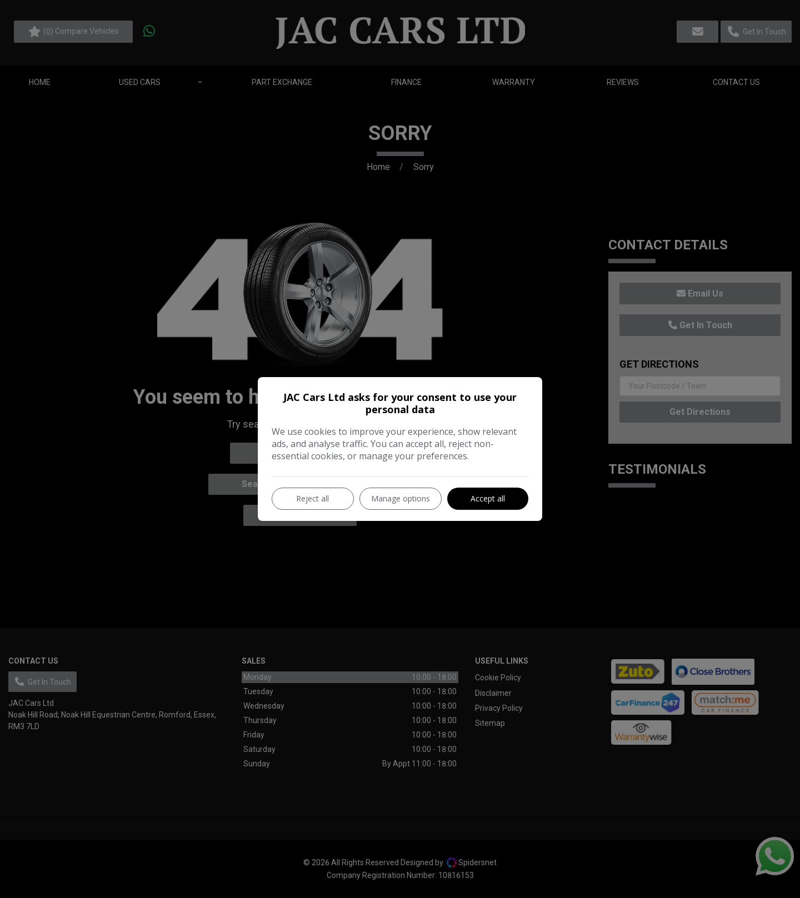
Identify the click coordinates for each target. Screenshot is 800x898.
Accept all (488, 498)
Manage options (400, 498)
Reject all (312, 498)
